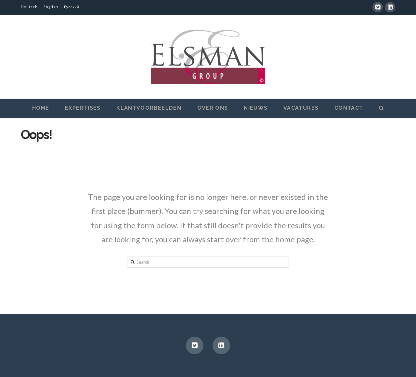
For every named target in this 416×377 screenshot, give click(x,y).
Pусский (71, 7)
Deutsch (29, 7)
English (51, 7)
